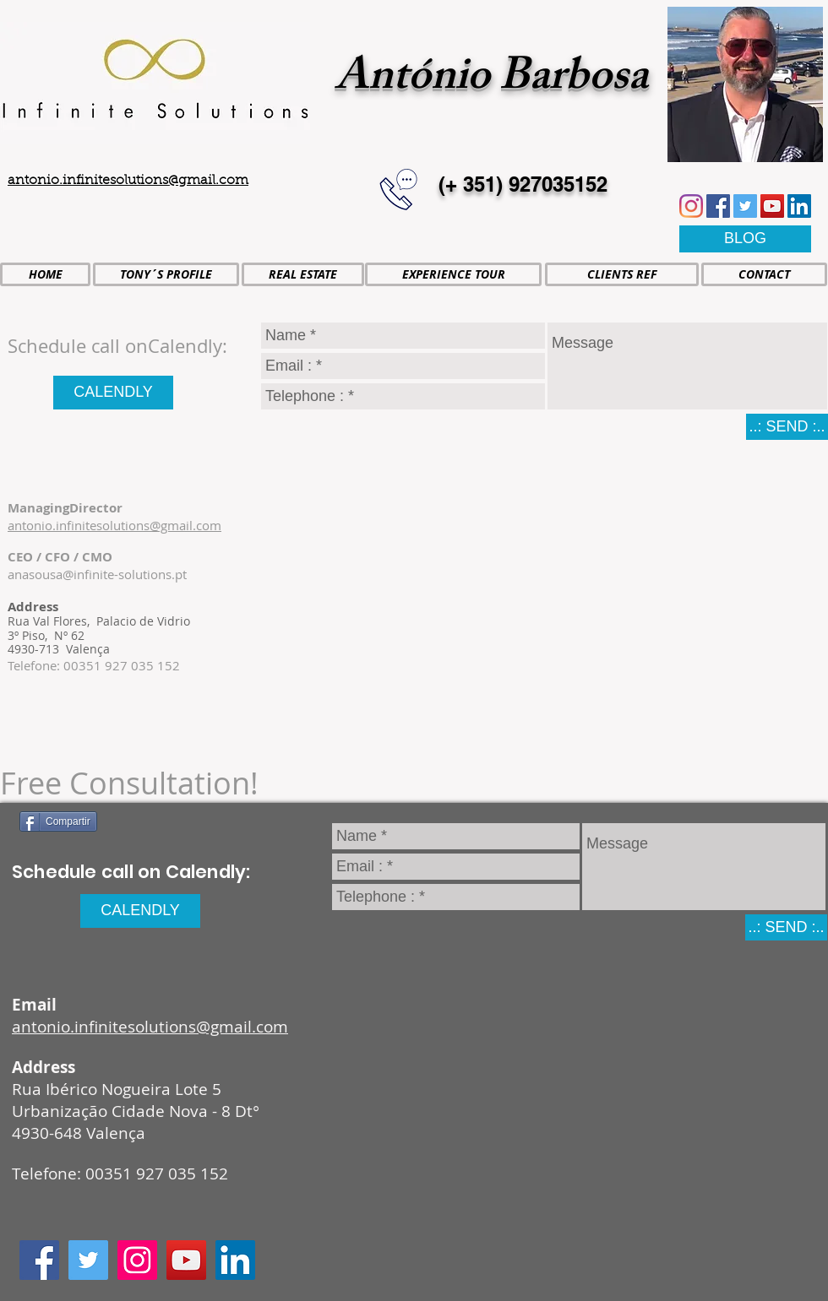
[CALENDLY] (113, 392)
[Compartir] (58, 821)
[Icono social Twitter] (745, 206)
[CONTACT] (764, 274)
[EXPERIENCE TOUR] (453, 274)
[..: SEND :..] (787, 427)
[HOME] (45, 274)
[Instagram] (691, 206)
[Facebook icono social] (718, 206)
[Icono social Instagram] (137, 1260)
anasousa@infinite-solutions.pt (97, 574)
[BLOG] (745, 238)
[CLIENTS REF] (622, 274)
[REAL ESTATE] (303, 274)
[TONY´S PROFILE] (166, 274)
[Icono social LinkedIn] (799, 206)
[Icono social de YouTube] (772, 206)
